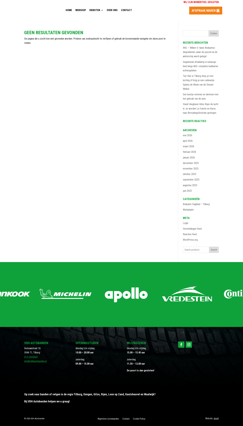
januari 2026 (189, 157)
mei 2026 (187, 135)
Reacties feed (190, 234)
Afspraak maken (204, 10)
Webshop (80, 10)
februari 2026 (189, 151)
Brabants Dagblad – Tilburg (196, 204)
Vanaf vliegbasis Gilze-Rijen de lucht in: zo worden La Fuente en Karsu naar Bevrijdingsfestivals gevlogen (200, 108)
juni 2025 (187, 190)
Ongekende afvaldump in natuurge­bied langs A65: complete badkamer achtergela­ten (200, 66)
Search (214, 250)
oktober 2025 (189, 174)
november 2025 (190, 168)
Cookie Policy (139, 419)
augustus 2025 (190, 185)
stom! (216, 418)
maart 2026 (188, 146)
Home (69, 10)
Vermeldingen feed (192, 228)
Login (185, 223)
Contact (126, 10)
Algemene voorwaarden (108, 419)
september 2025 (191, 179)
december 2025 (191, 163)
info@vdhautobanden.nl (35, 361)
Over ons (112, 10)
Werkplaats (188, 209)
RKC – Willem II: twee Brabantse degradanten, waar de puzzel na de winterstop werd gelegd (200, 52)
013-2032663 (31, 356)
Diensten (94, 10)
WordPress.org (190, 239)
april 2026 (188, 140)
